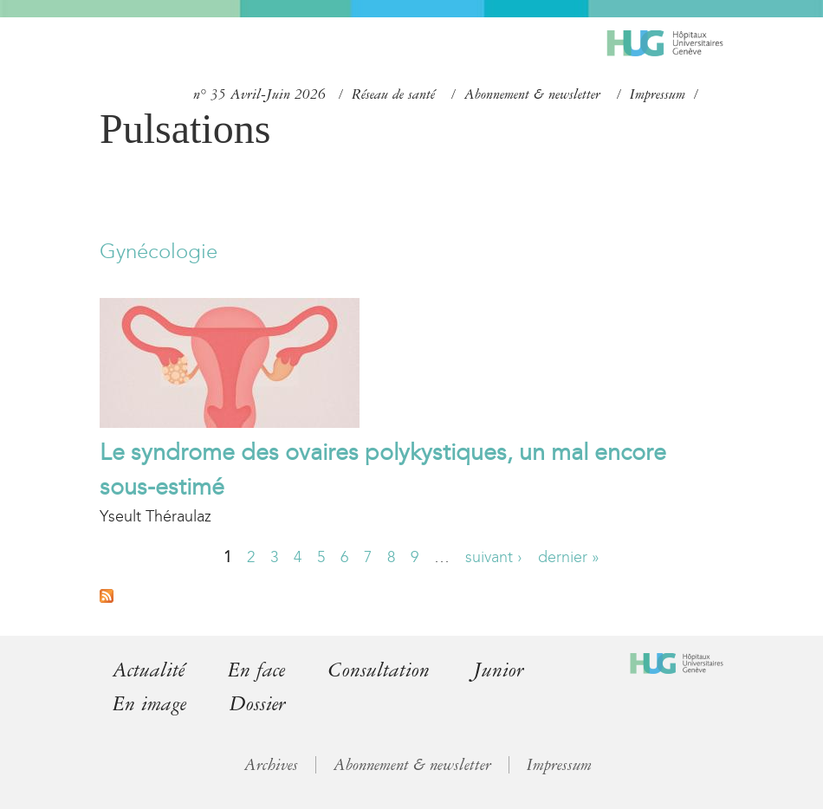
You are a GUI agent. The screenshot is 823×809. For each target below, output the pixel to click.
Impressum (657, 94)
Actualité (149, 670)
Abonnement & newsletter (532, 94)
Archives (271, 764)
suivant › (493, 556)
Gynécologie (158, 251)
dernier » (568, 556)
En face (256, 670)
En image (149, 703)
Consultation (379, 670)
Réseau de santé (393, 94)
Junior (498, 670)
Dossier (258, 703)
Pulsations (185, 129)
